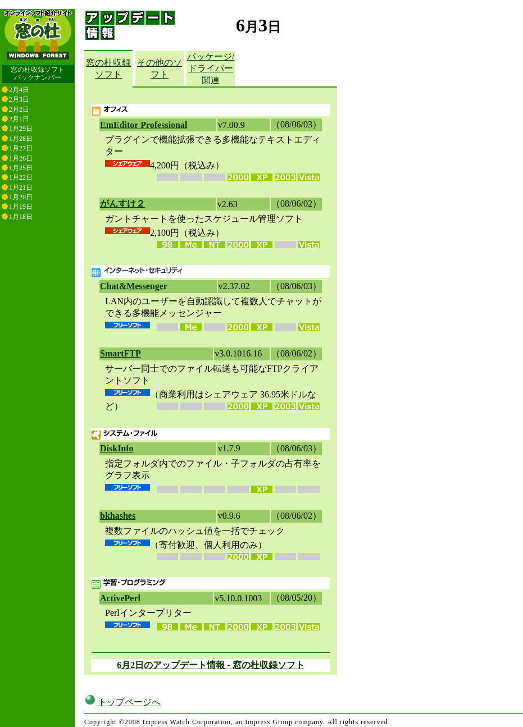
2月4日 (19, 90)
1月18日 (21, 217)
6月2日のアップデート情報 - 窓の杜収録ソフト (210, 665)
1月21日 (21, 187)
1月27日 (21, 148)
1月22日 (21, 177)
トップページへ (122, 702)
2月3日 (19, 99)
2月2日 (19, 109)
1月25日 (21, 168)
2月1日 (19, 119)
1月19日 (21, 207)
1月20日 (21, 197)
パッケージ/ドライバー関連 (210, 68)
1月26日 (21, 158)
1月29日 (21, 128)
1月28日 (21, 139)
